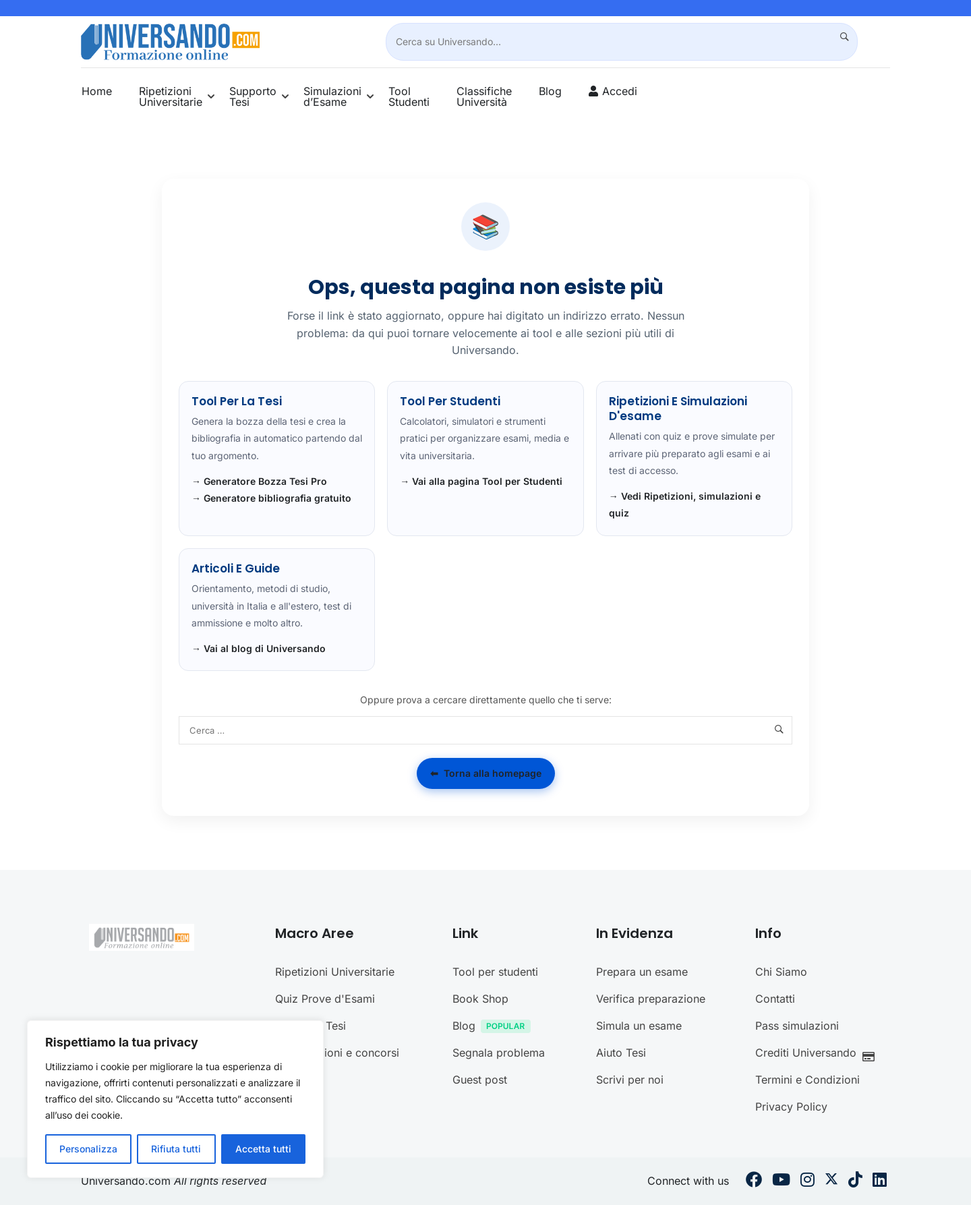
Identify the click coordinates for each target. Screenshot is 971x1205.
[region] (175, 1099)
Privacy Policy (791, 1106)
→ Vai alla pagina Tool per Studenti (481, 481)
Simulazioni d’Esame (332, 96)
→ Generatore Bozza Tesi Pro (259, 481)
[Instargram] (807, 1181)
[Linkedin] (880, 1181)
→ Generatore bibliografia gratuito (271, 498)
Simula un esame (639, 1025)
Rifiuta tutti (176, 1148)
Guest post (479, 1079)
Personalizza (88, 1148)
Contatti (775, 998)
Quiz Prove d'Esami (325, 998)
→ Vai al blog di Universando (259, 648)
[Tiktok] (855, 1181)
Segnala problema (498, 1052)
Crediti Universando (818, 1054)
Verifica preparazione (650, 998)
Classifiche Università (484, 96)
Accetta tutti (263, 1148)
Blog (550, 91)
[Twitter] (831, 1181)
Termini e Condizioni (807, 1079)
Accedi (619, 91)
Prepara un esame (642, 971)
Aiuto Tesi (621, 1052)
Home (97, 91)
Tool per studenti (495, 971)
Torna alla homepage (485, 773)
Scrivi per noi (630, 1079)
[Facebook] (754, 1181)
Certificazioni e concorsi (337, 1052)
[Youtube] (781, 1181)
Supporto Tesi (252, 96)
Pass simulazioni (797, 1025)
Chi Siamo (781, 971)
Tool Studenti (409, 96)
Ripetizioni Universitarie (170, 96)
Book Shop (480, 998)
